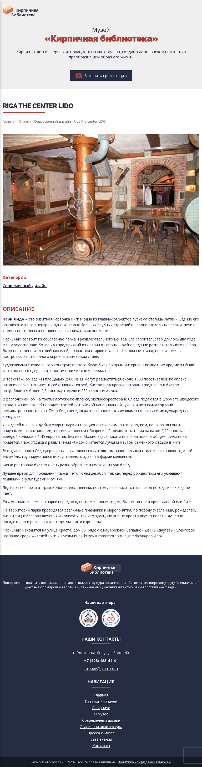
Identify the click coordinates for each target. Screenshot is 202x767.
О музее (101, 713)
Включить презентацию (101, 75)
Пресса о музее (101, 732)
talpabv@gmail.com (101, 668)
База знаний (101, 739)
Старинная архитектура (101, 726)
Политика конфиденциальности (144, 762)
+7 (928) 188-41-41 (101, 660)
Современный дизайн (25, 285)
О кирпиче (101, 707)
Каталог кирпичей (101, 701)
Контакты (101, 745)
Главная (101, 695)
